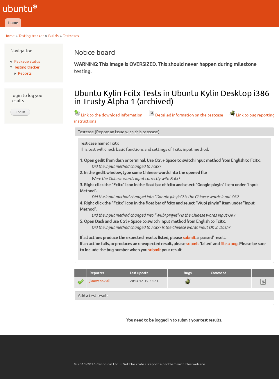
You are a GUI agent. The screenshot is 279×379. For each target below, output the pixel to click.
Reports (25, 73)
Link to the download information (108, 115)
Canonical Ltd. (107, 364)
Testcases (71, 36)
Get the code (133, 364)
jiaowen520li (100, 281)
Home (13, 23)
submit (189, 237)
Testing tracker (31, 36)
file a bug (229, 243)
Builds (53, 36)
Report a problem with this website (176, 364)
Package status (27, 61)
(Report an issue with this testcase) (127, 132)
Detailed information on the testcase (185, 115)
